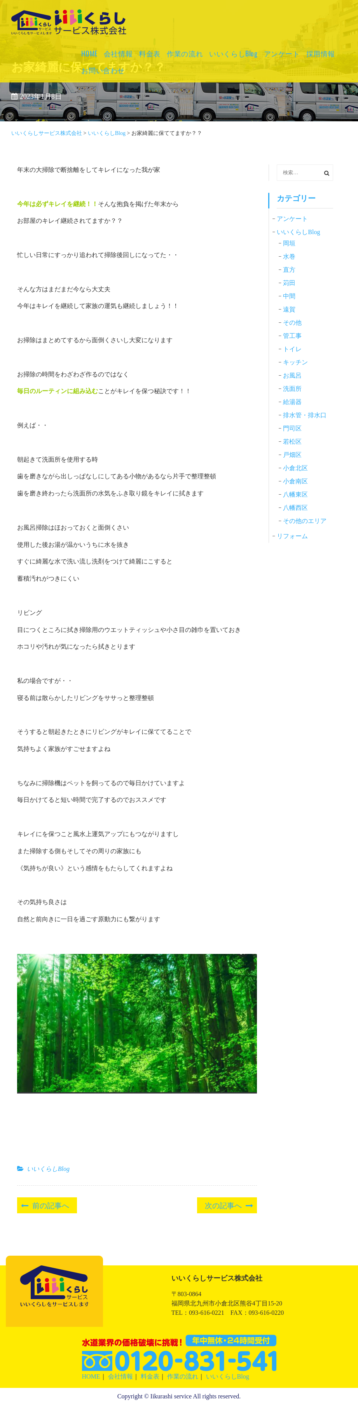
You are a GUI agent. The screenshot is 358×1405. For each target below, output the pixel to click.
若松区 (292, 441)
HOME (89, 53)
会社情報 (118, 53)
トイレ (292, 349)
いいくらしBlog (233, 53)
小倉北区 (295, 468)
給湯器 (292, 402)
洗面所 (292, 388)
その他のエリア (305, 521)
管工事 (292, 335)
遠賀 (289, 309)
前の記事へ (50, 1204)
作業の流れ (185, 53)
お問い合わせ (103, 70)
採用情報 (320, 53)
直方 (289, 269)
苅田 (289, 283)
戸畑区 (292, 454)
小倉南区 (295, 481)
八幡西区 (295, 507)
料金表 (150, 53)
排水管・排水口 (305, 415)
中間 (289, 296)
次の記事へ (223, 1204)
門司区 (292, 428)
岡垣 (289, 243)
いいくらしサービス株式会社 (64, 33)
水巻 (289, 256)
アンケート (282, 53)
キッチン (295, 362)
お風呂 (292, 375)
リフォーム (292, 536)
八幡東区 (295, 494)
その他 (292, 322)
